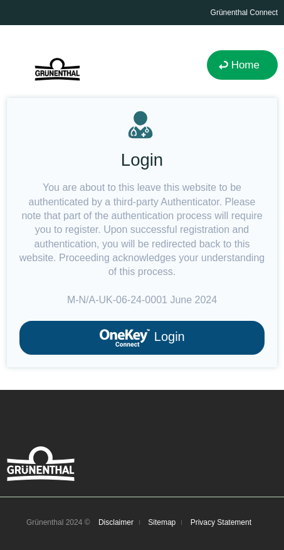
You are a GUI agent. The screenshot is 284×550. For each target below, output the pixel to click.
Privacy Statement (221, 522)
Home (245, 65)
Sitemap (162, 522)
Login (142, 337)
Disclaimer (116, 522)
